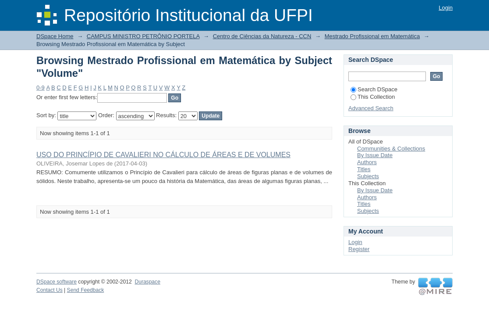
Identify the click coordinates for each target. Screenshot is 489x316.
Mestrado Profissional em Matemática (372, 36)
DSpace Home (55, 36)
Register (358, 249)
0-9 (40, 87)
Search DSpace (374, 89)
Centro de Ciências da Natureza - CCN (262, 36)
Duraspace (147, 282)
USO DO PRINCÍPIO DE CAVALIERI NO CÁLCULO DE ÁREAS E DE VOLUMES (163, 154)
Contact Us (49, 290)
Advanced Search (370, 108)
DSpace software (56, 282)
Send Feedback (85, 290)
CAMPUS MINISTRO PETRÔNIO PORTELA (143, 36)
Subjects (368, 176)
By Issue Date (375, 155)
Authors (367, 162)
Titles (364, 169)
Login (446, 7)
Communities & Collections (391, 148)
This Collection (373, 96)
